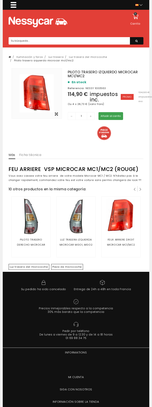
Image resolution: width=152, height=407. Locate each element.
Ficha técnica (30, 155)
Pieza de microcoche (67, 267)
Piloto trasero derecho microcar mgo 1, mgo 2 (31, 245)
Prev (135, 189)
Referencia (76, 88)
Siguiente (140, 189)
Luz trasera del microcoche (29, 267)
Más (12, 155)
